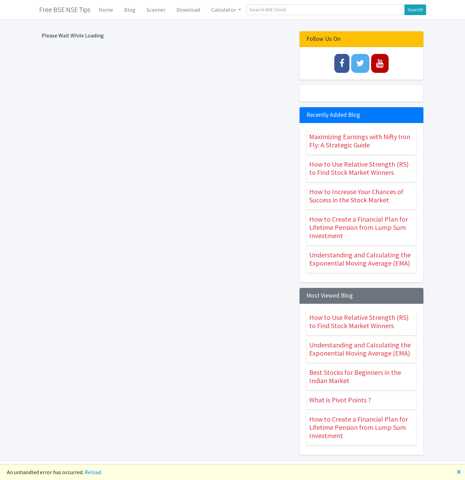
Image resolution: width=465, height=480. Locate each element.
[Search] (326, 9)
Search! (415, 10)
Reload (93, 472)
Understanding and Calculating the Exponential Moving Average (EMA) (360, 258)
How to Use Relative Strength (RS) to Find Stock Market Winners (359, 168)
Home (106, 9)
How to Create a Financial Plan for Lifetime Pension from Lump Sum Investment (358, 227)
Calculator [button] (224, 9)
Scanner (156, 9)
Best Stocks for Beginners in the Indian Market (355, 376)
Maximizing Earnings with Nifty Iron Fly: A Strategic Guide (359, 140)
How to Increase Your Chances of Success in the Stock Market (356, 195)
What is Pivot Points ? (340, 399)
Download (188, 9)
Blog (130, 9)
